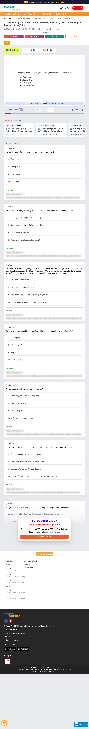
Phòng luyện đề (32, 14)
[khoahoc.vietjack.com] (12, 8)
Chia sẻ (14, 36)
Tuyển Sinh (62, 14)
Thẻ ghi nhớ (12, 50)
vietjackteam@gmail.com (17, 688)
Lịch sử (11, 18)
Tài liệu (48, 14)
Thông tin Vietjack (12, 695)
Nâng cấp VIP (44, 592)
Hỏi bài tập (4, 722)
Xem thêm (9, 658)
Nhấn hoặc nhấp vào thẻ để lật (44, 103)
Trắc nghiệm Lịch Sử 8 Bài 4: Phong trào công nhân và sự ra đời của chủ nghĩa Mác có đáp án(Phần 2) (44, 18)
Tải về (55, 36)
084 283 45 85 (14, 685)
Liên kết (7, 692)
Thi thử (47, 50)
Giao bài (34, 36)
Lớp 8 (5, 18)
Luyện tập (30, 50)
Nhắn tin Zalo (81, 724)
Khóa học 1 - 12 (13, 14)
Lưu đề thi (75, 36)
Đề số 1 (7, 42)
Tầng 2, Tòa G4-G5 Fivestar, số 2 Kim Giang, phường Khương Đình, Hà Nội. (30, 681)
